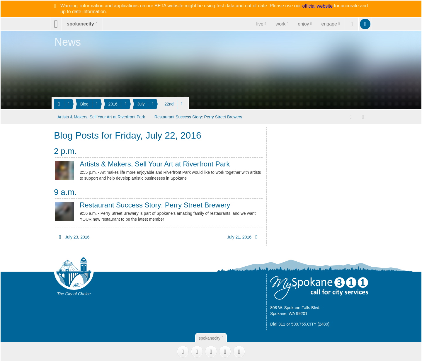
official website (317, 6)
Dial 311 (277, 323)
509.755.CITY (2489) (310, 323)
